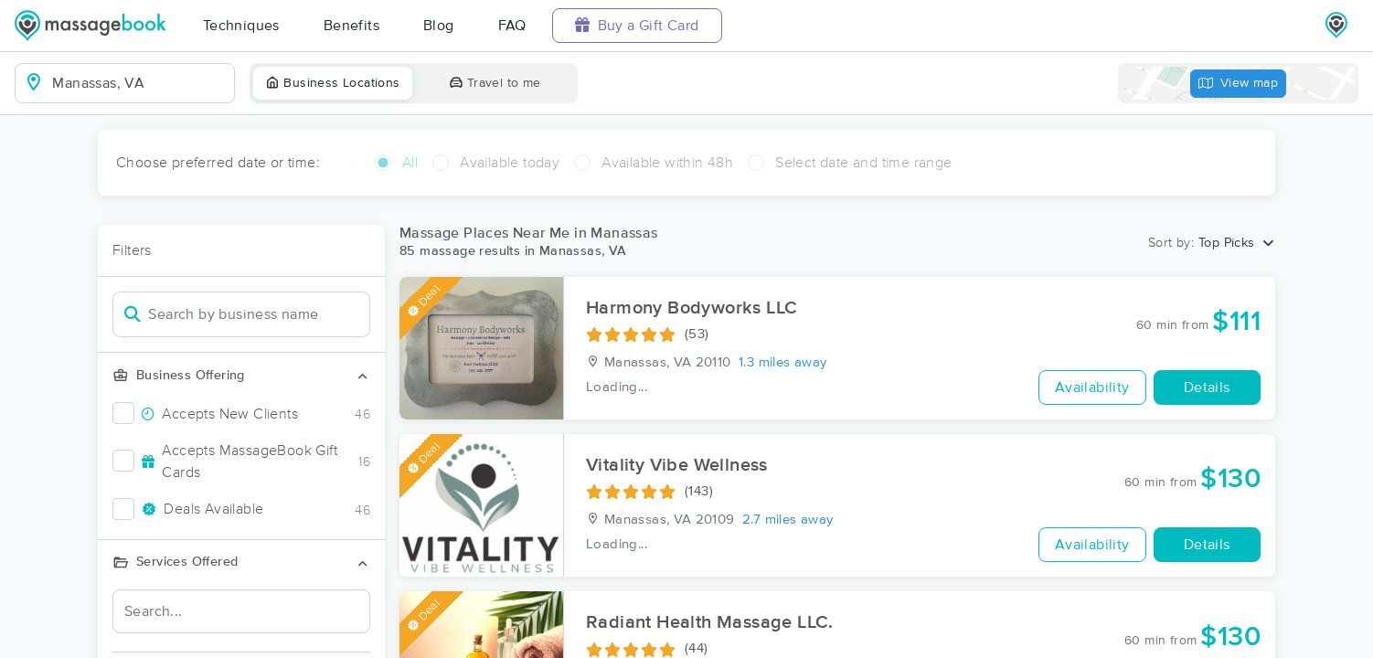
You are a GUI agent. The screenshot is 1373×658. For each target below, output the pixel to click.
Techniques (241, 25)
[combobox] (139, 83)
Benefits (351, 25)
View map (1238, 83)
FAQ (512, 25)
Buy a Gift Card (637, 25)
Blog (438, 25)
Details (1207, 387)
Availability (1092, 387)
